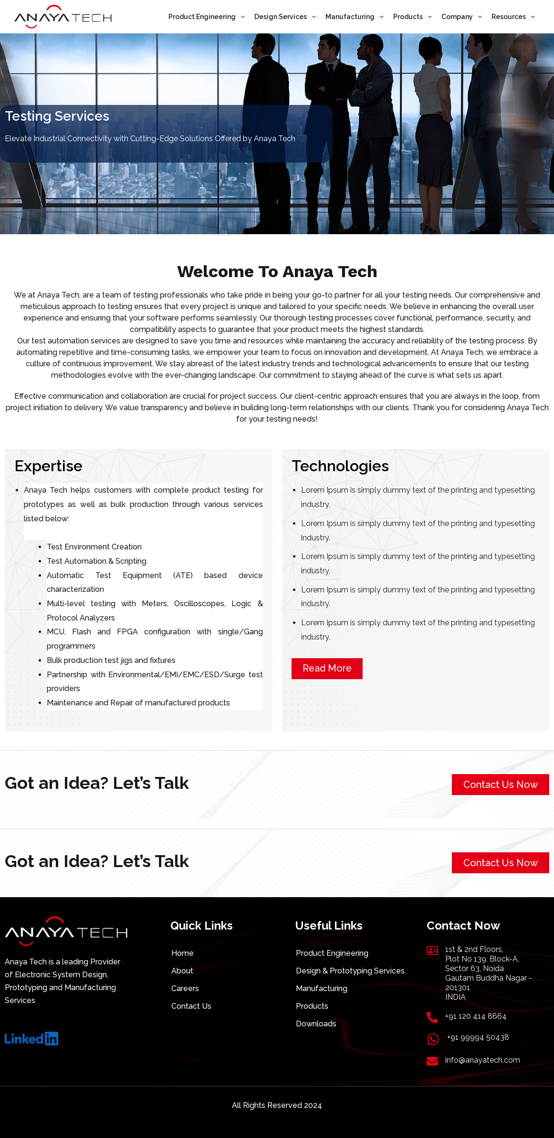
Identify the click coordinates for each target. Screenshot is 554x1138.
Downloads (316, 1023)
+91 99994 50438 (478, 1037)
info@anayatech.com (482, 1060)
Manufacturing (354, 17)
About (182, 970)
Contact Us (191, 1006)
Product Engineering (206, 17)
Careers (185, 988)
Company (461, 17)
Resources (513, 17)
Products (412, 17)
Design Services (285, 17)
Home (182, 953)
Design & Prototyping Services (350, 970)
